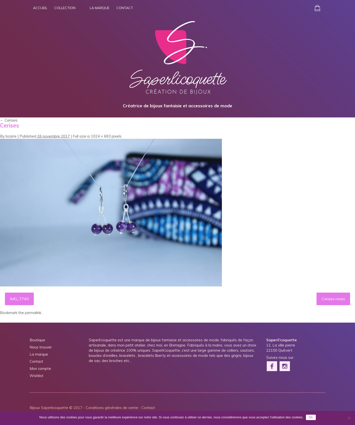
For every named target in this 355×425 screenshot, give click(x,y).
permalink (33, 312)
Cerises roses (333, 298)
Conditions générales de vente (112, 407)
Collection (64, 8)
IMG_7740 (19, 298)
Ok (311, 417)
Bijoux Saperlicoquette (49, 407)
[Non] (348, 418)
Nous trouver (41, 347)
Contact (124, 8)
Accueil (40, 8)
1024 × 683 (101, 136)
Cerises (9, 120)
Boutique (37, 340)
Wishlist (36, 375)
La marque (99, 8)
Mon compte (40, 368)
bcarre (11, 136)
